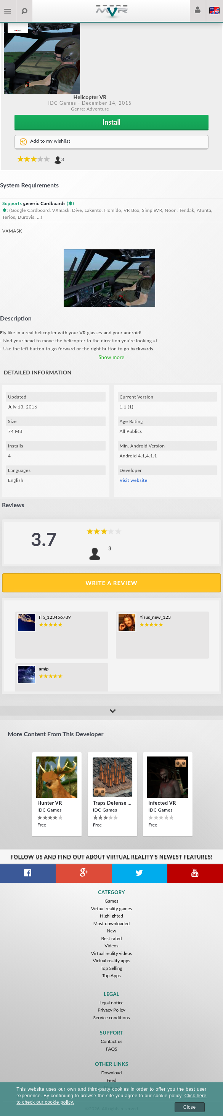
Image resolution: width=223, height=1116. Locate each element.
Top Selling (111, 968)
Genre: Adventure (90, 109)
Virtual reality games (111, 908)
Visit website (134, 480)
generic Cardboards (44, 203)
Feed (112, 1080)
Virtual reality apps (111, 960)
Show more (111, 357)
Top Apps (111, 975)
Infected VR (162, 803)
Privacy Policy (111, 1010)
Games (111, 901)
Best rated (111, 938)
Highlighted (111, 916)
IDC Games (62, 103)
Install (111, 122)
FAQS (111, 1049)
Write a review (111, 582)
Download (111, 1072)
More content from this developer (55, 733)
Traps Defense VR (112, 803)
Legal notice (111, 1002)
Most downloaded (111, 923)
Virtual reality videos (111, 953)
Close (189, 1107)
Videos (111, 945)
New (111, 931)
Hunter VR (49, 803)
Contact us (111, 1041)
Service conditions (111, 1017)
